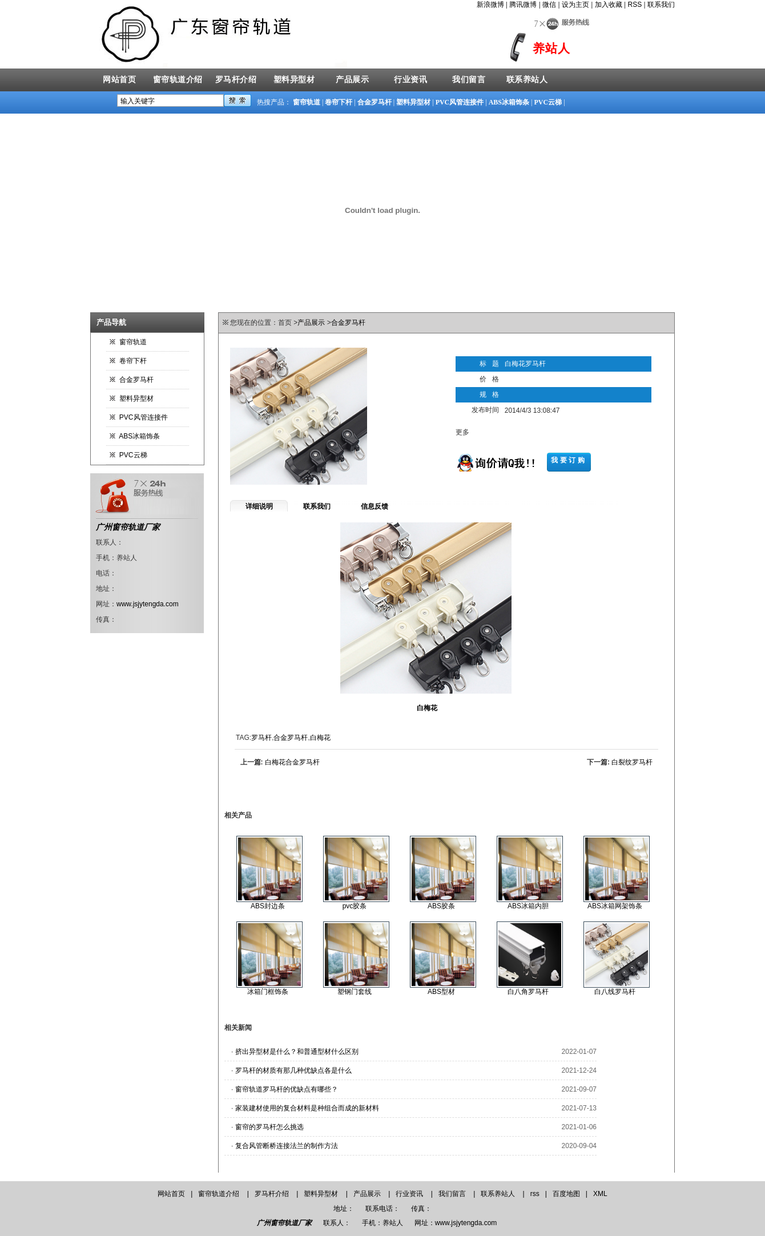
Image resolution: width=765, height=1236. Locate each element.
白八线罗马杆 (614, 992)
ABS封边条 (268, 906)
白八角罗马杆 (528, 992)
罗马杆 (261, 738)
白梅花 (320, 738)
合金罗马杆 (374, 102)
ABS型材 (441, 992)
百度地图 (566, 1194)
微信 (549, 5)
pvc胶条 (355, 906)
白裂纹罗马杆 (632, 762)
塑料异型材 (294, 79)
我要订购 (568, 460)
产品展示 (352, 79)
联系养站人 (527, 79)
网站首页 (119, 79)
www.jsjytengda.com (147, 604)
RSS (635, 5)
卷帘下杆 (338, 102)
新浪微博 (490, 5)
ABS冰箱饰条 (509, 102)
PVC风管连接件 (460, 102)
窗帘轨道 (306, 102)
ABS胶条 (441, 906)
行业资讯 (410, 79)
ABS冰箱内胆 (528, 906)
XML (600, 1194)
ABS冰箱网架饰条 (614, 906)
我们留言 (468, 79)
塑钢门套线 (354, 992)
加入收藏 (608, 5)
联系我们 (661, 5)
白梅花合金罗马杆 (292, 762)
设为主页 (575, 5)
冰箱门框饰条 (267, 992)
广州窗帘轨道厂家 (128, 527)
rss (534, 1194)
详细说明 (259, 506)
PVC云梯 (548, 102)
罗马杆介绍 (236, 79)
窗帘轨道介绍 (178, 79)
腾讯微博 (523, 5)
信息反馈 (374, 506)
